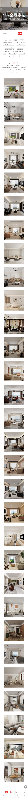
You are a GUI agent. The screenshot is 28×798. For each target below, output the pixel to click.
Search (20, 33)
